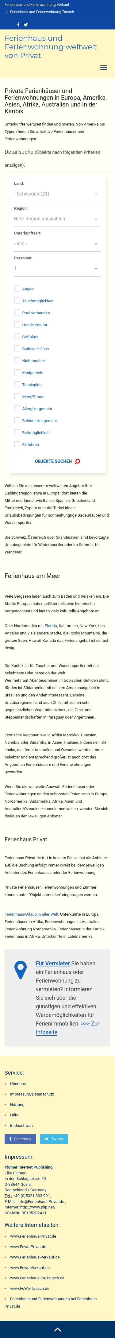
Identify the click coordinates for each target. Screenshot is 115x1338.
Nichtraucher (33, 361)
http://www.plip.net (37, 1207)
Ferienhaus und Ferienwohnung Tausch (42, 12)
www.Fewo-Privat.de (28, 1246)
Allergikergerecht (37, 408)
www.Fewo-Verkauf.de (30, 1267)
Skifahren (30, 444)
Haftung (17, 1104)
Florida (51, 625)
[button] (57, 194)
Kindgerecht (32, 372)
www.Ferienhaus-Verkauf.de (35, 1257)
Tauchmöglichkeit (37, 301)
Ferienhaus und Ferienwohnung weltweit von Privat (51, 47)
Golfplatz (30, 337)
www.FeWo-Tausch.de (29, 1288)
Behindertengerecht (39, 420)
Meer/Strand (33, 396)
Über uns (18, 1083)
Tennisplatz (32, 384)
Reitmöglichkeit (36, 432)
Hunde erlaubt (34, 325)
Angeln (28, 289)
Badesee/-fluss (35, 349)
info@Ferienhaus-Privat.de (40, 1201)
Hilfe (14, 1115)
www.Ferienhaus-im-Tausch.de (37, 1278)
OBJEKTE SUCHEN (57, 461)
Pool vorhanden (36, 313)
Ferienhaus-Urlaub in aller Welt (31, 914)
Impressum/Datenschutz (32, 1094)
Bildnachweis (22, 1125)
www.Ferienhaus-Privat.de (33, 1236)
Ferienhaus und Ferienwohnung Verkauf (37, 4)
